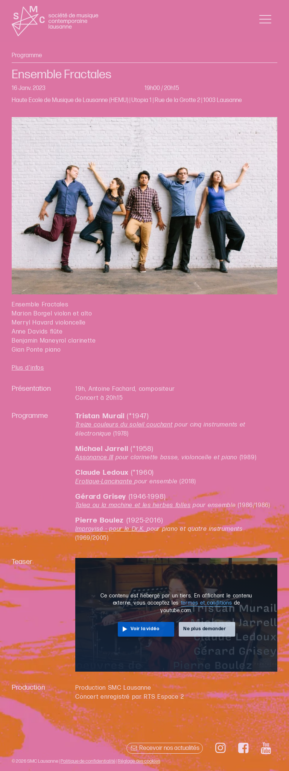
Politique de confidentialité (88, 761)
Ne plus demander (204, 629)
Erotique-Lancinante (104, 481)
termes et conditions (206, 603)
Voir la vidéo (145, 629)
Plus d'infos (28, 368)
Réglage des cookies (139, 761)
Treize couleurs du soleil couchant (124, 424)
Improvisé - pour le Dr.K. (111, 529)
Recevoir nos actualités (164, 748)
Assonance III (94, 457)
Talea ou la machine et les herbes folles (132, 505)
